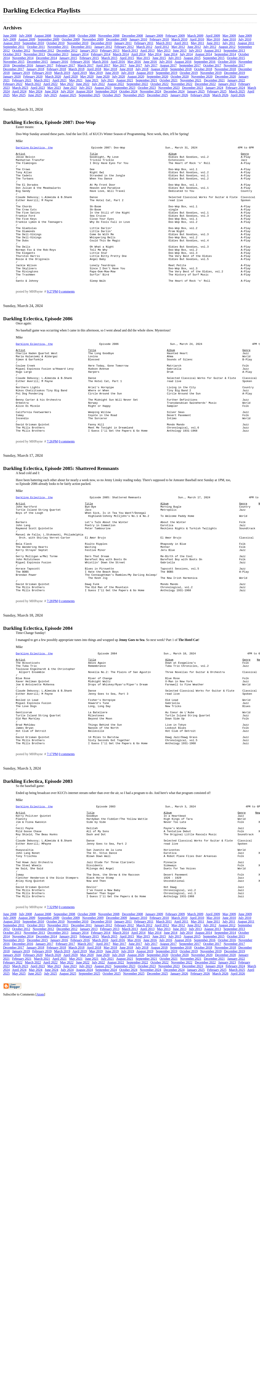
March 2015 (109, 58)
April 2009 (213, 35)
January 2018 (35, 69)
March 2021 (42, 80)
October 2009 (71, 39)
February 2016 (80, 61)
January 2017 (44, 65)
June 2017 (135, 65)
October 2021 (169, 80)
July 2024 (67, 91)
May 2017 (119, 65)
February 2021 (22, 80)
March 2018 (76, 69)
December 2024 (174, 91)
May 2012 (178, 47)
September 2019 (166, 73)
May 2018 (110, 69)
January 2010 (138, 39)
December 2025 (157, 95)
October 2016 (227, 61)
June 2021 (91, 80)
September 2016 (204, 61)
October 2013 (12, 54)
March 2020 (53, 76)
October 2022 (160, 84)
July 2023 (85, 87)
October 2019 (189, 73)
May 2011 (197, 43)
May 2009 (229, 35)
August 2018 (159, 69)
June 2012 (194, 47)
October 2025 (112, 95)
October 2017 (212, 65)
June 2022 (82, 84)
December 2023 (192, 87)
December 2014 (46, 58)
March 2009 (195, 35)
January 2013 (89, 50)
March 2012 (144, 47)
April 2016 (118, 61)
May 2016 (134, 61)
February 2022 (12, 84)
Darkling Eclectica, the (34, 148)
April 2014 (138, 54)
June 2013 (179, 50)
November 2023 (169, 87)
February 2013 (109, 50)
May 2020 (87, 76)
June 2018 (126, 69)
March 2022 (33, 84)
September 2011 (14, 47)
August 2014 (203, 54)
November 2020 (202, 76)
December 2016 (22, 65)
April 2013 (147, 50)
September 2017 (190, 65)
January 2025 (196, 91)
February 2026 (200, 95)
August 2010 (11, 43)
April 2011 (181, 43)
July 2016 (165, 61)
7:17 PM (52, 837)
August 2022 (115, 84)
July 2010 (244, 39)
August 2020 (135, 76)
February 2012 (124, 47)
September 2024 (106, 91)
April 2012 (162, 47)
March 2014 (121, 54)
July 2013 (195, 50)
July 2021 (107, 80)
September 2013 (234, 50)
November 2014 (23, 58)
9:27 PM (52, 318)
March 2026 (220, 95)
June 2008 (9, 35)
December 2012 (66, 50)
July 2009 (9, 39)
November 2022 (181, 84)
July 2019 (127, 73)
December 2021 (214, 80)
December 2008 (132, 35)
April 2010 (197, 39)
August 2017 (168, 65)
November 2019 (211, 73)
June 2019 (112, 73)
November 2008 (108, 35)
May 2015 (143, 58)
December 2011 (81, 47)
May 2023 (54, 87)
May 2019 (96, 73)
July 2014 (186, 54)
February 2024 (235, 87)
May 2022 (66, 84)
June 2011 (213, 43)
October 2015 (236, 58)
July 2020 (118, 76)
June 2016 (150, 61)
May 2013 (163, 50)
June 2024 (51, 91)
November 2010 (77, 43)
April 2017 (103, 65)
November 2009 (93, 39)
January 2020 (12, 76)
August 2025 (67, 95)
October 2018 (203, 69)
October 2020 (180, 76)
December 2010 (101, 43)
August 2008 (42, 35)
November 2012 (43, 50)
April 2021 (59, 80)
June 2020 (103, 76)
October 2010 (56, 43)
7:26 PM (52, 486)
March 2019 (62, 73)
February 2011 (143, 43)
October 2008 (87, 35)
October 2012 (21, 50)
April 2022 (50, 84)
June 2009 (245, 35)
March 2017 (85, 65)
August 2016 (183, 61)
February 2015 (89, 58)
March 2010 (179, 39)
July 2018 (142, 69)
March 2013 (130, 50)
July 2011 (229, 43)
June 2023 (70, 87)
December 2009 (116, 39)
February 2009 (175, 35)
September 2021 (146, 80)
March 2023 (20, 87)
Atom (40, 1096)
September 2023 (124, 87)
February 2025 (217, 91)
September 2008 (64, 35)
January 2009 (154, 35)
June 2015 (159, 58)
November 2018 (225, 69)
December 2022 (205, 84)
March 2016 (100, 61)
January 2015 (68, 58)
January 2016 (59, 61)
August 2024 (84, 91)
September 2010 (33, 43)
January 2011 (123, 43)
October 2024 (128, 91)
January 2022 (236, 80)
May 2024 (35, 91)
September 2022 (137, 84)
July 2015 (174, 58)
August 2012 (227, 47)
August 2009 (26, 39)
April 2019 (79, 73)
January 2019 (21, 73)
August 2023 (102, 87)
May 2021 (75, 80)
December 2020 (225, 76)
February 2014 (100, 54)
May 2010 (213, 39)
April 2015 (127, 58)
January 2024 (214, 87)
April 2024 (19, 91)
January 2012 (103, 47)
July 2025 (50, 95)
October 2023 (147, 87)
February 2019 (42, 73)
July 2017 (151, 65)
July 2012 (209, 47)
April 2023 (37, 87)
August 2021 (124, 80)
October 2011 (36, 47)
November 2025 (134, 95)
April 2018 (94, 69)
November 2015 (14, 61)
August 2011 (246, 43)
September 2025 (89, 95)
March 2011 (164, 43)
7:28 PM (52, 665)
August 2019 (144, 73)
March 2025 (237, 91)
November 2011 (58, 47)
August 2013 (212, 50)
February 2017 (65, 65)
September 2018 (181, 69)
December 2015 (37, 61)
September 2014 (225, 54)
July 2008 (25, 35)
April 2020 (70, 76)
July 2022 (98, 84)
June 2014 (170, 54)
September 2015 (213, 58)
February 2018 (56, 69)
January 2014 (80, 54)
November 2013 (34, 54)
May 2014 (154, 54)
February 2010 (159, 39)
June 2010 (229, 39)
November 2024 (150, 91)
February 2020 (33, 76)
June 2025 (34, 95)
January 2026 (179, 95)
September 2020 (157, 76)
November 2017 (234, 65)
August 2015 (192, 58)
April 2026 (238, 95)
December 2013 (57, 54)
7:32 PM (52, 1008)
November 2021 (190, 80)
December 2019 (234, 73)
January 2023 (227, 84)
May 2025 (19, 95)
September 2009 (48, 39)
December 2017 (13, 69)
